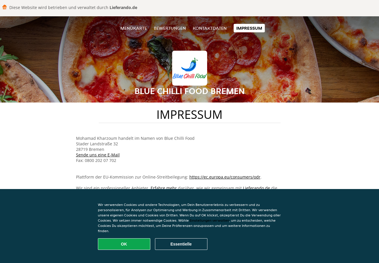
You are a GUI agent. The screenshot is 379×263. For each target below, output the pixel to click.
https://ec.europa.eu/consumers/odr (224, 177)
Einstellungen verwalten (209, 220)
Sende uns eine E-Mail (98, 155)
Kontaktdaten (210, 28)
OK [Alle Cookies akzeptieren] (124, 244)
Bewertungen (170, 28)
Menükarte (133, 28)
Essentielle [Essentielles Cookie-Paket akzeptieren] (181, 244)
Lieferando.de (256, 188)
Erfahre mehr (164, 188)
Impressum (249, 28)
